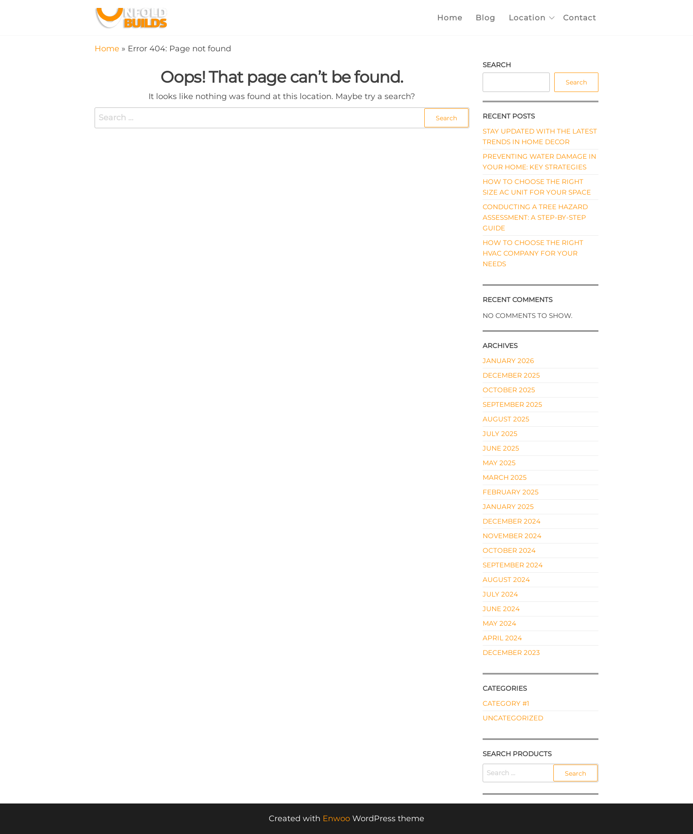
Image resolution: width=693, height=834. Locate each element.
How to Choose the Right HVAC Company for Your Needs (533, 253)
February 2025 (510, 492)
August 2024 (506, 579)
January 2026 (508, 360)
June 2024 (501, 608)
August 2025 (506, 419)
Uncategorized (513, 718)
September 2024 (513, 565)
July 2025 (500, 433)
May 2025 (499, 463)
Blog (485, 17)
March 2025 (504, 477)
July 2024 (500, 594)
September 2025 (512, 404)
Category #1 (506, 703)
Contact (579, 17)
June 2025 (501, 448)
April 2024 (502, 638)
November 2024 (512, 536)
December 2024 (512, 521)
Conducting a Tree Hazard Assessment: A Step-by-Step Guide (535, 217)
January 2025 (508, 506)
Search (497, 65)
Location (527, 17)
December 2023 (511, 652)
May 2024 (499, 623)
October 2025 (509, 390)
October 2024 (509, 550)
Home (449, 17)
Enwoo (336, 818)
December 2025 (511, 375)
